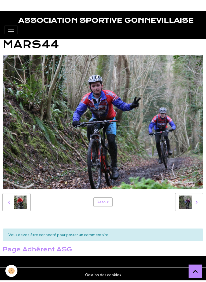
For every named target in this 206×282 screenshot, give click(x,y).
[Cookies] (11, 271)
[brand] (99, 20)
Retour (103, 202)
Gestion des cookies (103, 274)
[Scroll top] (195, 271)
